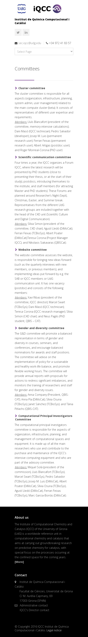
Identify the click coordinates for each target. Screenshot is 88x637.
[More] (19, 562)
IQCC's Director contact (34, 610)
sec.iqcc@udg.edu (29, 43)
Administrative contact (34, 605)
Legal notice (54, 630)
